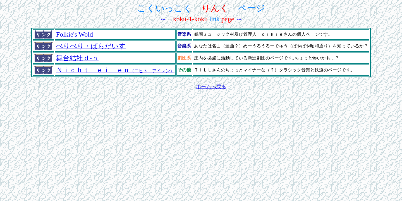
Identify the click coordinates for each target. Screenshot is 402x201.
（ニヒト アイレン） (115, 70)
